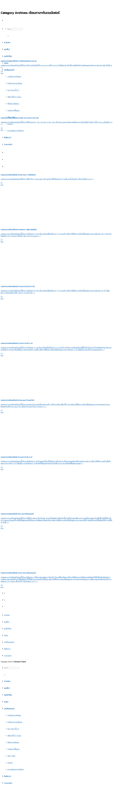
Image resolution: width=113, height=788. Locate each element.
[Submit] (8, 36)
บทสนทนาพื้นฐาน (13, 749)
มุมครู (6, 63)
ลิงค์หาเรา (7, 137)
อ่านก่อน (7, 615)
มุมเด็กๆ (6, 622)
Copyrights (8, 144)
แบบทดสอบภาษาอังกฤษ (15, 130)
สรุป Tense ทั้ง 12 (13, 90)
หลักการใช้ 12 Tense (14, 97)
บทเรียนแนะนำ (9, 70)
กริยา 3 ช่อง (11, 756)
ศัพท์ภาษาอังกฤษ (13, 742)
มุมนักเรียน (7, 628)
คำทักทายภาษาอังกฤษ (14, 83)
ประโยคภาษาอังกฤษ (14, 76)
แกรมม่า (10, 124)
